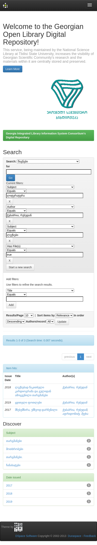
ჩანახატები (13, 465)
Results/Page (15, 315)
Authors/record (36, 321)
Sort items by (46, 315)
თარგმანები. (14, 457)
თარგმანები (14, 441)
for (8, 166)
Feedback (90, 536)
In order (79, 315)
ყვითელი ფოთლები (28, 402)
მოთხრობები (14, 449)
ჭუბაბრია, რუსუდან (74, 387)
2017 (9, 485)
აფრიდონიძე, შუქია (75, 413)
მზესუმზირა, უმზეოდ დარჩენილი (36, 409)
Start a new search (20, 267)
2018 (9, 493)
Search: (11, 161)
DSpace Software (26, 536)
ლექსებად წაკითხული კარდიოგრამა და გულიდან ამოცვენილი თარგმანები (33, 391)
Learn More (13, 69)
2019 (9, 501)
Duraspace (74, 536)
